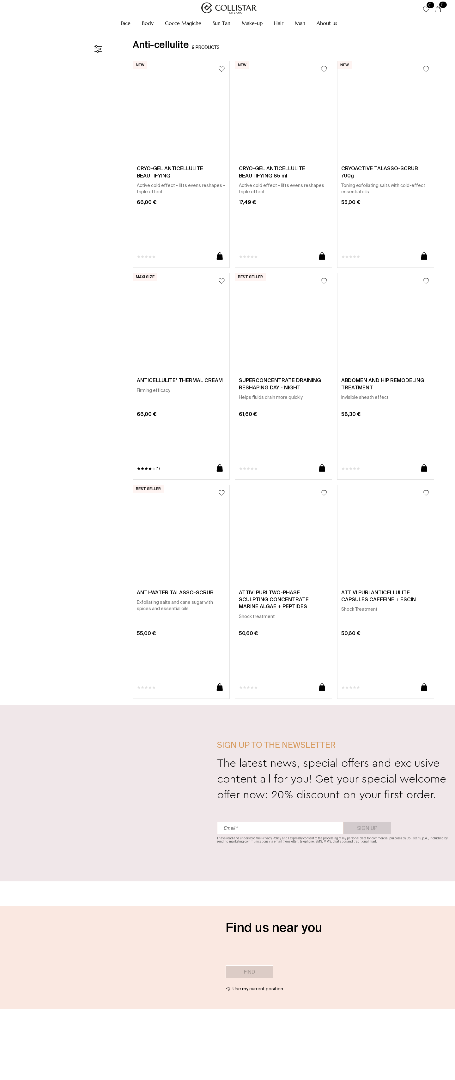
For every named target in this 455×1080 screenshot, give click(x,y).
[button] (125, 23)
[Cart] (438, 9)
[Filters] (97, 48)
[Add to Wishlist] (222, 69)
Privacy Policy (271, 838)
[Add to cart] (219, 256)
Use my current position (258, 988)
